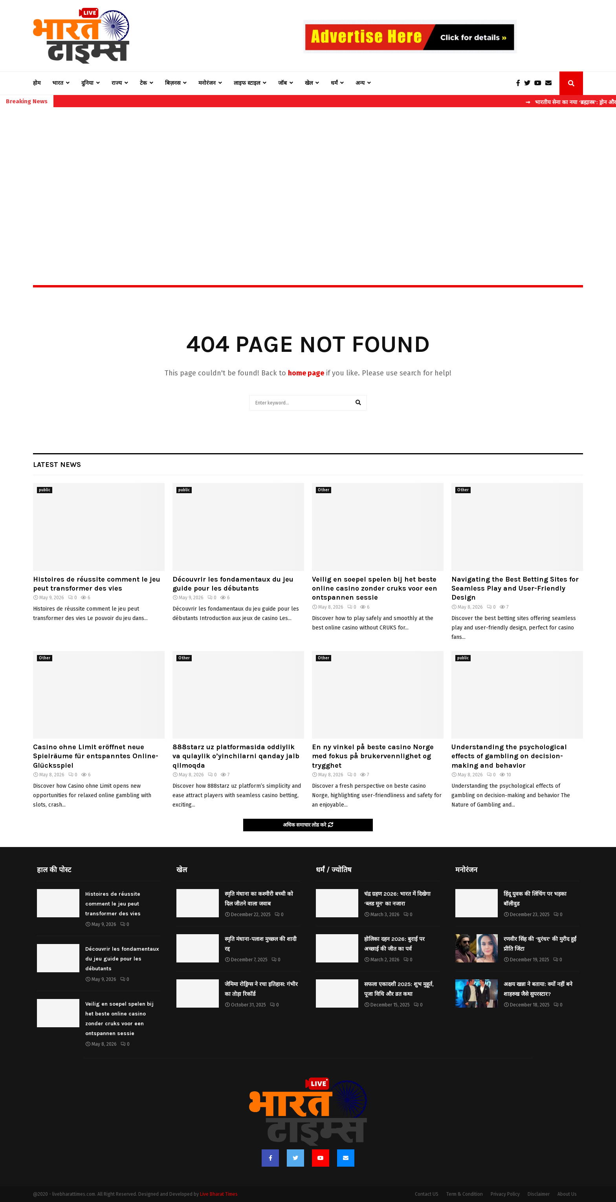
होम (36, 83)
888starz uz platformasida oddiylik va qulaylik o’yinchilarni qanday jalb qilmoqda (235, 756)
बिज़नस (172, 83)
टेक (143, 83)
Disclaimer (539, 1194)
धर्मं (334, 83)
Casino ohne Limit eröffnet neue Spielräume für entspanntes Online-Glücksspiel (95, 756)
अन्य (360, 83)
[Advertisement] (308, 179)
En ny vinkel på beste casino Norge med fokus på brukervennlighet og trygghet (373, 756)
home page (306, 373)
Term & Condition (464, 1194)
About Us (567, 1194)
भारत (57, 83)
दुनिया (87, 83)
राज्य (117, 83)
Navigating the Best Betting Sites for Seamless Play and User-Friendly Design (515, 588)
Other (323, 490)
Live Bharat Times (219, 1194)
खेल (309, 83)
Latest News (57, 464)
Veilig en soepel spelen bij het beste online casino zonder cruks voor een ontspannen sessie (374, 588)
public (44, 490)
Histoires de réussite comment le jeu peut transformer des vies (96, 584)
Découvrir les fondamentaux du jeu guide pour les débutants (232, 584)
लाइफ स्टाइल (247, 83)
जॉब (282, 83)
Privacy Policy (505, 1194)
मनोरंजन (207, 83)
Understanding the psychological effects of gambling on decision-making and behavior (509, 756)
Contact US (426, 1194)
